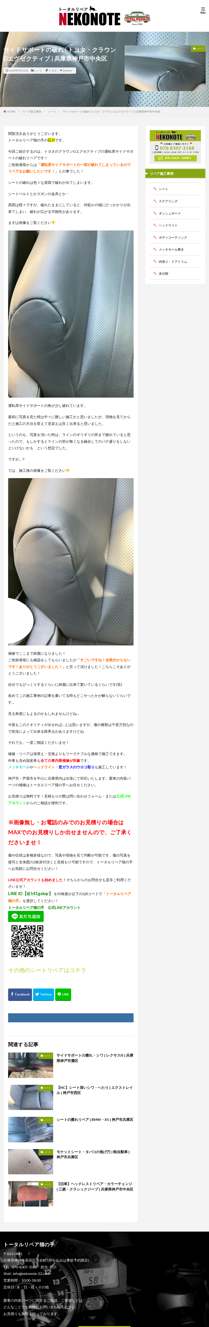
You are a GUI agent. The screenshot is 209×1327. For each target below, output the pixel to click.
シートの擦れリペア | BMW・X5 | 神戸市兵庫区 (93, 1122)
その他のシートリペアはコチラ (47, 970)
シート (38, 70)
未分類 (163, 273)
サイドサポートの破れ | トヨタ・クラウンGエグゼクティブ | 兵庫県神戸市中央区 (111, 111)
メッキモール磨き (171, 249)
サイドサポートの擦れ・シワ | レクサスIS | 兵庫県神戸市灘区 (95, 1058)
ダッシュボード (170, 213)
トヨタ (53, 70)
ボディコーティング (173, 237)
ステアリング (168, 201)
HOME (11, 111)
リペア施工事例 (31, 111)
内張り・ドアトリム (173, 261)
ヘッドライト (168, 225)
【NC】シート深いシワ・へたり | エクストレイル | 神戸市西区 (95, 1090)
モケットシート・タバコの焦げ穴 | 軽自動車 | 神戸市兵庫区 (93, 1154)
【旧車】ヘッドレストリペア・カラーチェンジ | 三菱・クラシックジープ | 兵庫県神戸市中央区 (95, 1186)
